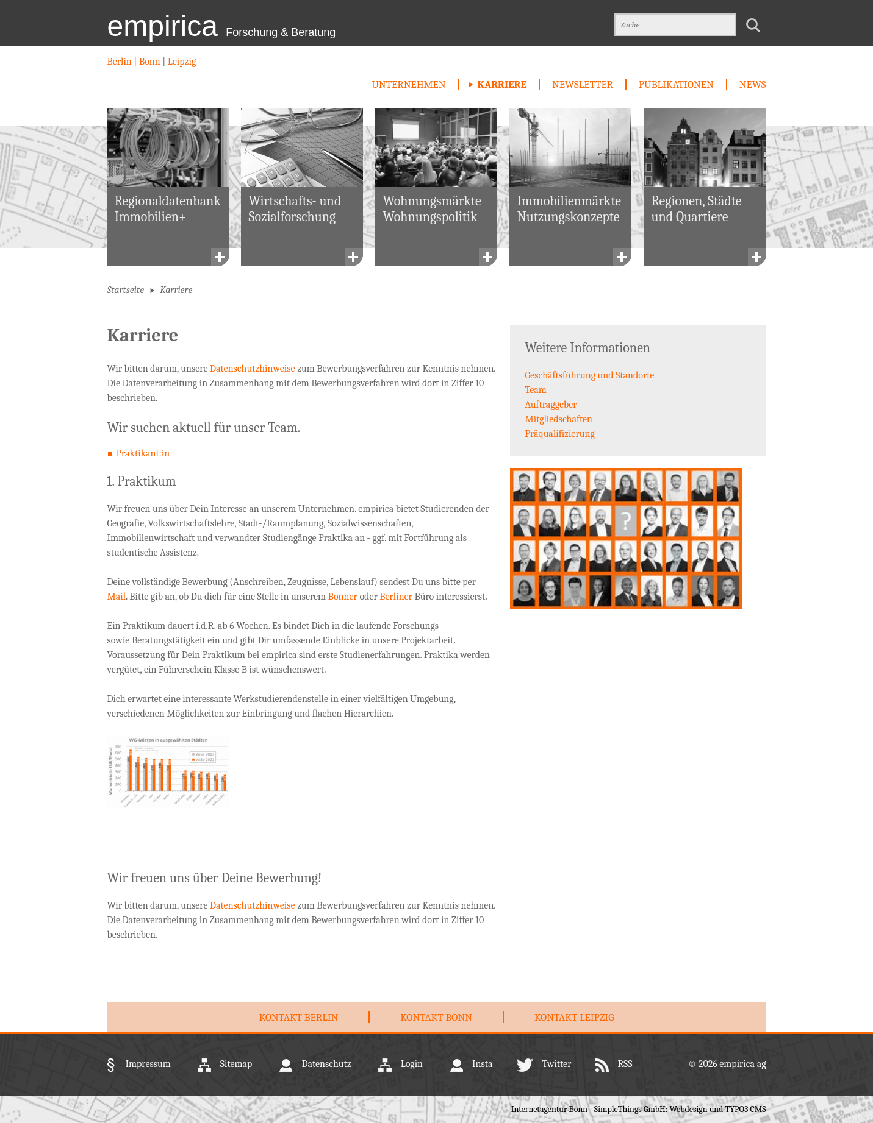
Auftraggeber (551, 404)
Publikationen (676, 84)
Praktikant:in (143, 453)
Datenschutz (326, 1063)
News (752, 84)
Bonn (149, 61)
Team (536, 389)
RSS (625, 1063)
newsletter (582, 84)
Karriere (502, 84)
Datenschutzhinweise (252, 368)
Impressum (148, 1063)
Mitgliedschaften (559, 419)
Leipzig (180, 61)
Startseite (126, 290)
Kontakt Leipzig (574, 1017)
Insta (482, 1063)
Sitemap (236, 1063)
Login (412, 1063)
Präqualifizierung (560, 433)
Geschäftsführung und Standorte (590, 375)
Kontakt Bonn (436, 1017)
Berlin (120, 61)
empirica (221, 26)
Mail (116, 596)
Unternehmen (408, 84)
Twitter (556, 1063)
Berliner (395, 596)
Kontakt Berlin (299, 1017)
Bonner (342, 596)
